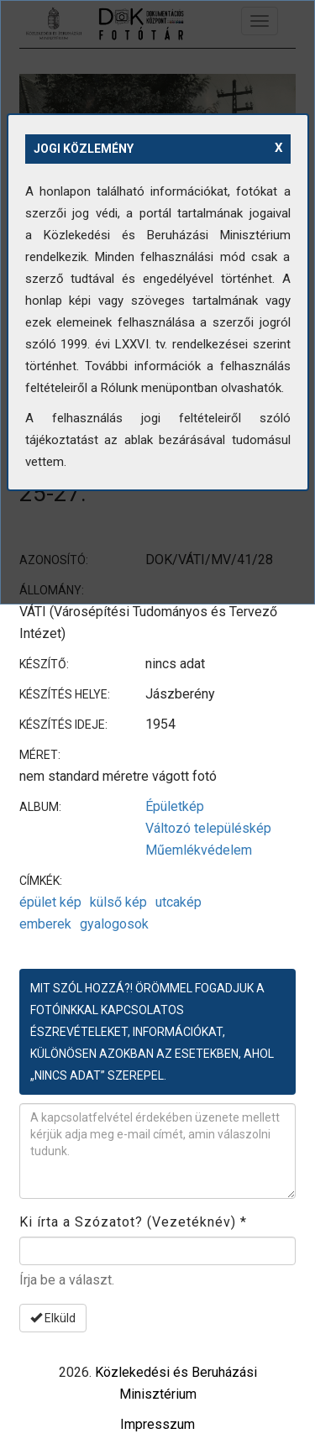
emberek (45, 924)
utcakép (178, 902)
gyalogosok (114, 924)
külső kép (118, 902)
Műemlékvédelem (198, 850)
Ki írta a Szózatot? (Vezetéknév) (133, 1222)
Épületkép (174, 806)
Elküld (53, 1318)
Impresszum (157, 1424)
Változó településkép (208, 828)
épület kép (50, 902)
